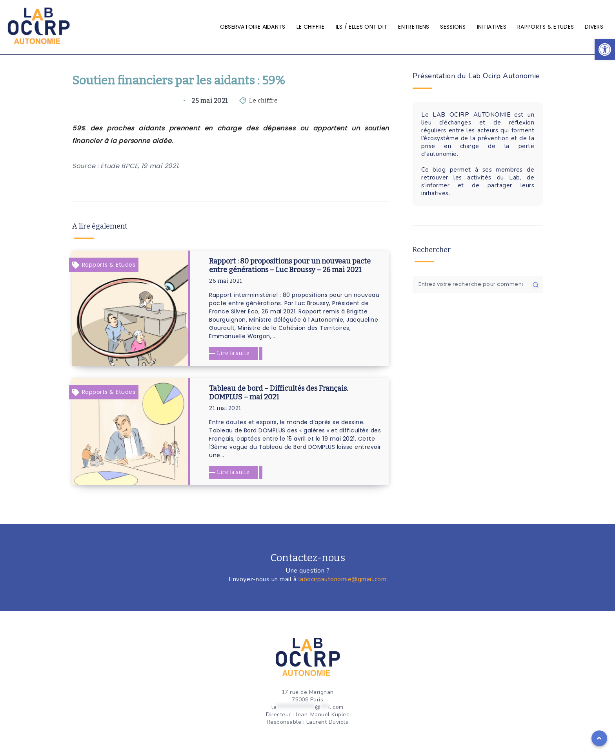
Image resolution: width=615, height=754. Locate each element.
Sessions (453, 27)
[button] (605, 49)
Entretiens (413, 27)
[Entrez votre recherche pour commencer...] (478, 284)
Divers (594, 27)
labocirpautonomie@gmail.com (342, 579)
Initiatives (491, 27)
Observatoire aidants (253, 27)
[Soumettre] (535, 284)
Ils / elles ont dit (362, 27)
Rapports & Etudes (545, 27)
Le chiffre (311, 27)
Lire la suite (233, 353)
